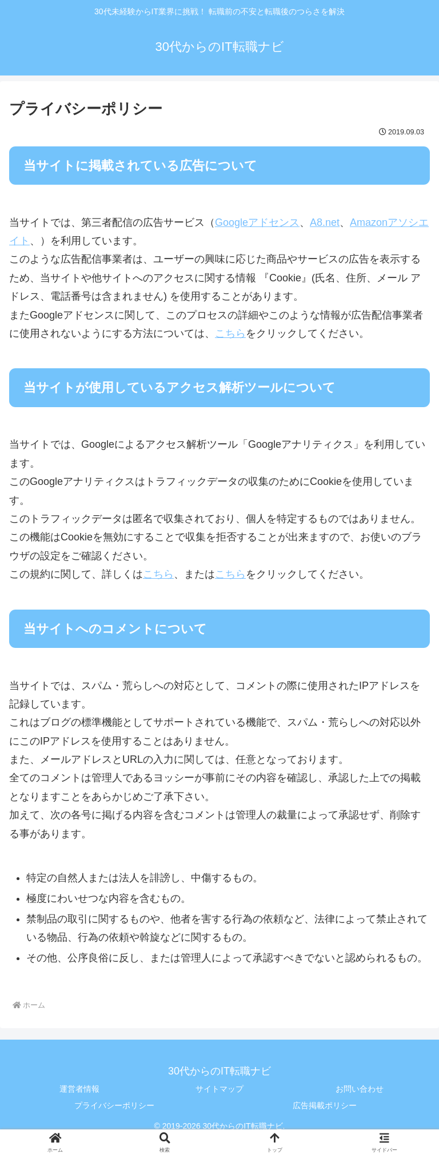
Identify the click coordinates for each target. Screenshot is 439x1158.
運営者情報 (79, 1088)
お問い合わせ (360, 1088)
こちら (230, 333)
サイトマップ (219, 1088)
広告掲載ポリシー (325, 1105)
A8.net (325, 222)
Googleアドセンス (257, 222)
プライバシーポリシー (114, 1105)
